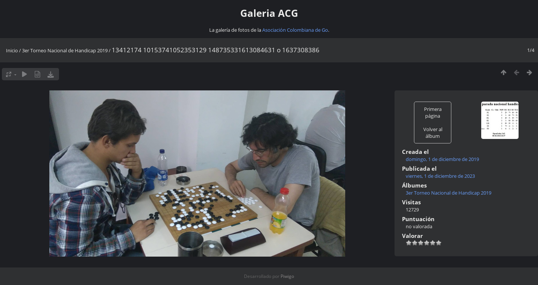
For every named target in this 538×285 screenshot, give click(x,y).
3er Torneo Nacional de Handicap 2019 (65, 50)
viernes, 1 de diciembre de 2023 (440, 176)
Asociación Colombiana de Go (295, 30)
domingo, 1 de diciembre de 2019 (442, 159)
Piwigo (287, 276)
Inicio (12, 50)
